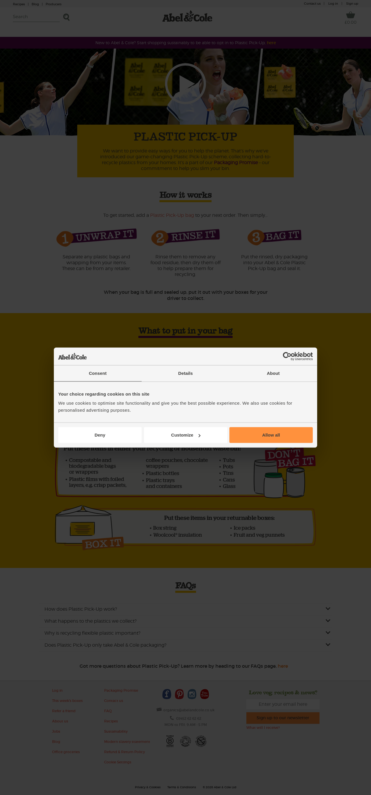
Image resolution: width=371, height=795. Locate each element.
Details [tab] (185, 372)
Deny (100, 434)
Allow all (271, 434)
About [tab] (273, 372)
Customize (185, 434)
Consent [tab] (98, 372)
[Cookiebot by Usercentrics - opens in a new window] (287, 356)
